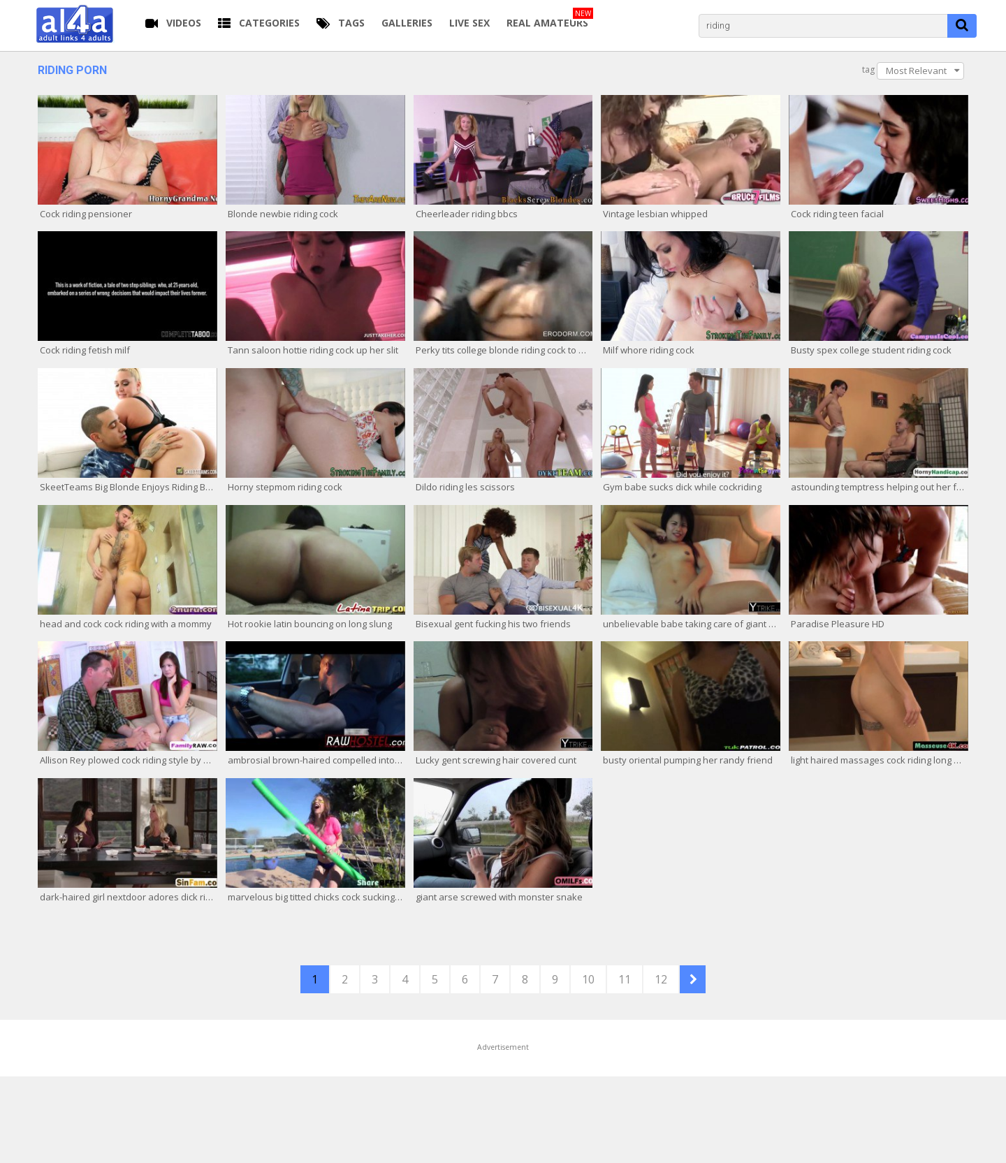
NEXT (693, 979)
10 (588, 979)
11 (624, 979)
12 (661, 979)
